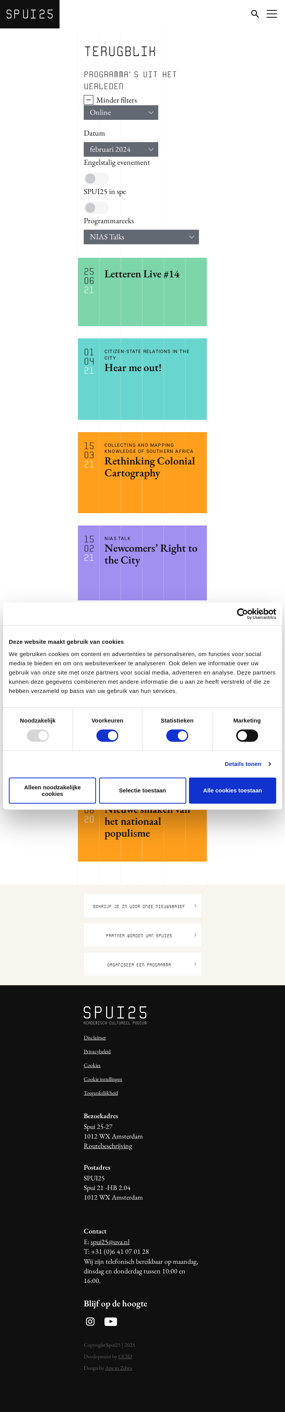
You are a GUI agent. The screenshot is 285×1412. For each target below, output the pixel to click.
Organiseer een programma (151, 965)
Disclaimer (95, 1037)
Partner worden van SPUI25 (151, 935)
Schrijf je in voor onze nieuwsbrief (144, 906)
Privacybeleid (97, 1051)
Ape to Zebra (118, 1367)
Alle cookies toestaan (232, 790)
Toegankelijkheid (101, 1092)
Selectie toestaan (142, 790)
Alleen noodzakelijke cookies (52, 790)
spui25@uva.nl (110, 1241)
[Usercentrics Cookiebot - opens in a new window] (242, 614)
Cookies (92, 1065)
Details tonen (243, 764)
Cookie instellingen (103, 1079)
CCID (125, 1356)
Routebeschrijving (108, 1145)
